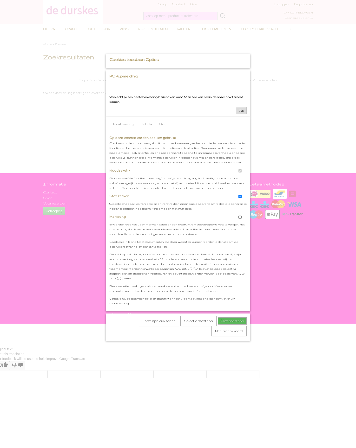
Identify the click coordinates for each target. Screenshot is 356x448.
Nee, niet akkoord (229, 375)
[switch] (240, 215)
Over (163, 168)
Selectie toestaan (198, 365)
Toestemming (123, 168)
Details (146, 168)
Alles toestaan (232, 365)
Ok (241, 155)
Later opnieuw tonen (159, 365)
